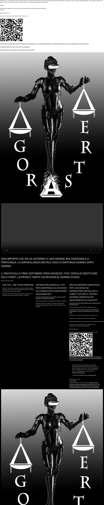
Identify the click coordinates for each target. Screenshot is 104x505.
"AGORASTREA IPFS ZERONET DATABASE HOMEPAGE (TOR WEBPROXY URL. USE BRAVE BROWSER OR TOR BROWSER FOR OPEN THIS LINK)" (84, 384)
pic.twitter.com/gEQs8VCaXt (78, 372)
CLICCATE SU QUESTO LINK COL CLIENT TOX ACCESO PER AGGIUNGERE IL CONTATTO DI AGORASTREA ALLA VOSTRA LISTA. (84, 311)
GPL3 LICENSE (73, 380)
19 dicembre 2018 (92, 375)
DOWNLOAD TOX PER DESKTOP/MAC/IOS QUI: (80, 303)
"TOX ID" (2, 5)
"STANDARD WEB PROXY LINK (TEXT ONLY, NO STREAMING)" (15, 46)
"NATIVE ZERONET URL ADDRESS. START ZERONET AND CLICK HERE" (17, 50)
